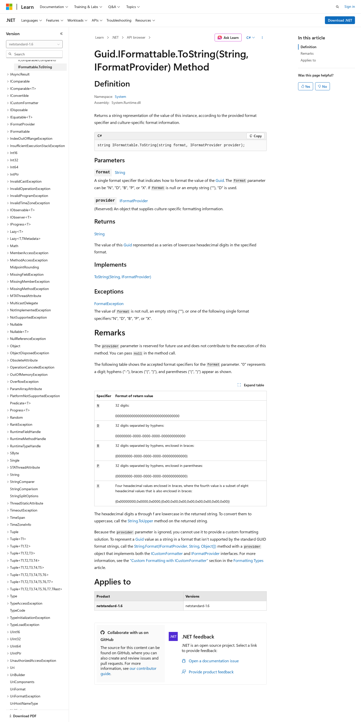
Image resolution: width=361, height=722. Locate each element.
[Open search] (337, 6)
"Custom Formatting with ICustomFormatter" (169, 560)
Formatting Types (248, 560)
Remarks (307, 53)
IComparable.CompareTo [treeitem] (37, 59)
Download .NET (340, 20)
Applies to (308, 60)
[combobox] (34, 44)
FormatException (109, 303)
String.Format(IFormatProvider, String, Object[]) (175, 546)
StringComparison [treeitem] (24, 488)
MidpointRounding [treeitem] (24, 267)
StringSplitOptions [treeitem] (24, 495)
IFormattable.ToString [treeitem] (35, 66)
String (120, 172)
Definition (308, 46)
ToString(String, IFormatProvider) (122, 276)
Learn (99, 37)
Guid (220, 180)
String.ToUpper (140, 520)
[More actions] (262, 38)
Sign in (349, 6)
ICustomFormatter (167, 553)
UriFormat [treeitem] (18, 689)
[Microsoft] (9, 7)
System (120, 96)
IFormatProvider (134, 200)
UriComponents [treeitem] (22, 681)
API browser (136, 37)
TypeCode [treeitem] (17, 610)
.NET (115, 37)
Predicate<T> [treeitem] (20, 403)
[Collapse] (61, 33)
